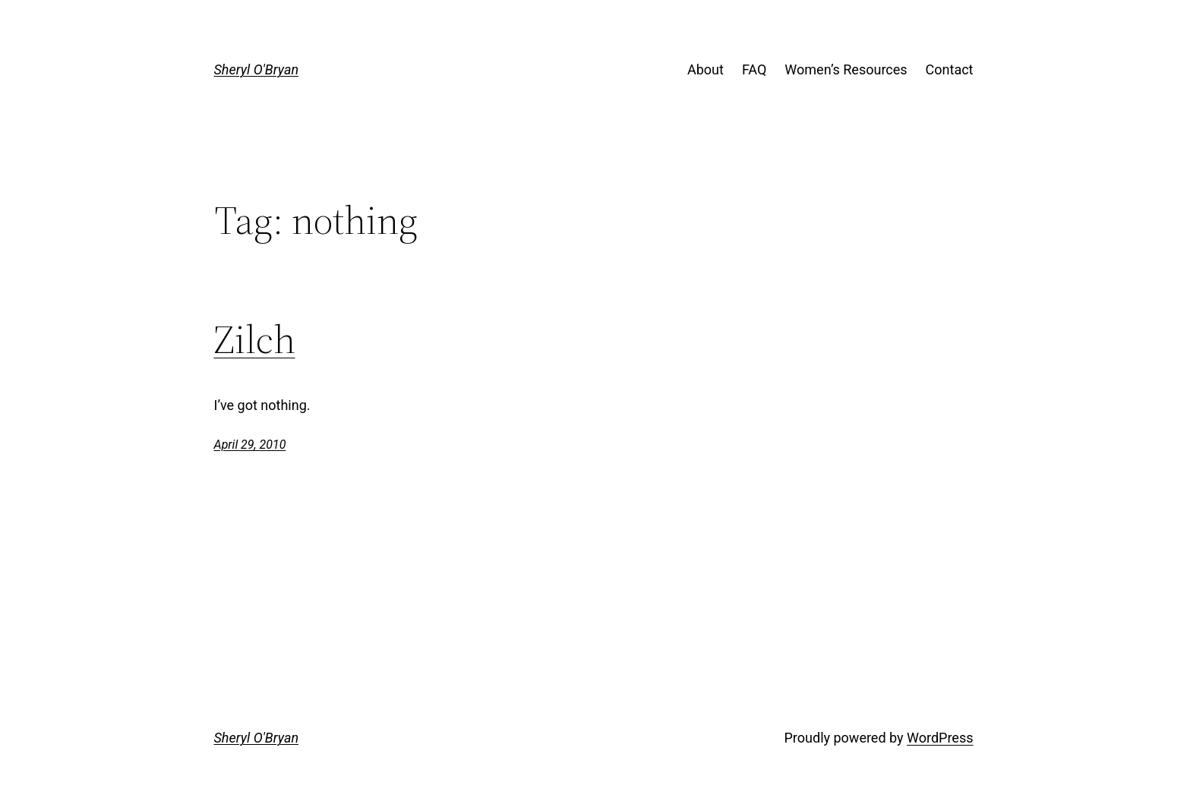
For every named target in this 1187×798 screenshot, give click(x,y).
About (705, 69)
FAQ (754, 69)
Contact (950, 69)
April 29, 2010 (250, 444)
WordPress (940, 738)
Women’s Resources (845, 69)
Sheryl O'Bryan (256, 69)
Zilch (254, 339)
